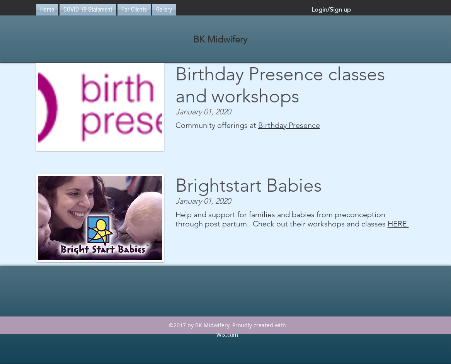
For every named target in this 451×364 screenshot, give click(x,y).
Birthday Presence (289, 125)
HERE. (398, 223)
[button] (134, 9)
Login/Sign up (331, 9)
